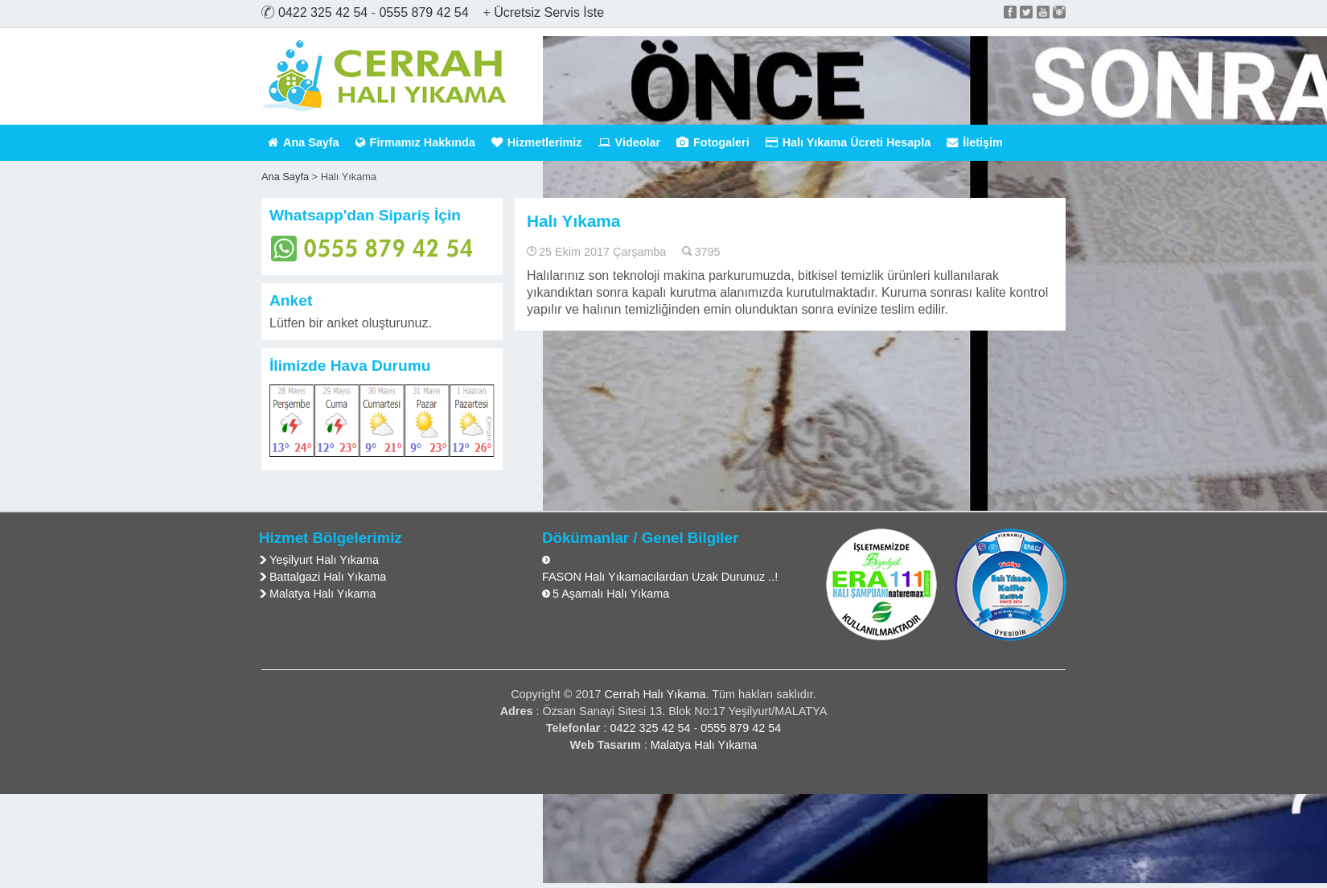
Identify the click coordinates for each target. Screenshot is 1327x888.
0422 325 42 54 (323, 12)
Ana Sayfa (303, 142)
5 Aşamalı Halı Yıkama (611, 593)
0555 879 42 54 (423, 12)
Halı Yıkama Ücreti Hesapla (848, 142)
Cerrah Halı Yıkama (654, 694)
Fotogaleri (713, 142)
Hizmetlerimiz (536, 142)
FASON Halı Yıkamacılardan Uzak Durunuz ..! (660, 576)
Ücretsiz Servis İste (549, 12)
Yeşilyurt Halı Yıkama (324, 559)
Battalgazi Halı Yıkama (327, 576)
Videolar (629, 142)
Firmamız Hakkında (415, 142)
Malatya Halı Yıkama (322, 593)
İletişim (975, 142)
